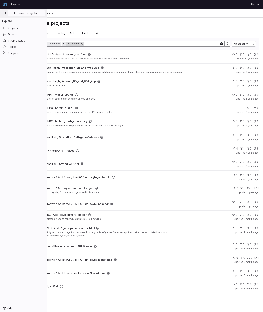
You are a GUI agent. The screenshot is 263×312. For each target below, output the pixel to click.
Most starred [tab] (61, 33)
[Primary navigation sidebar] (4, 13)
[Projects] (23, 28)
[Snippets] (23, 53)
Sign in (255, 4)
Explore (16, 4)
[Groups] (23, 34)
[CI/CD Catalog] (23, 40)
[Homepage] (5, 4)
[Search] (161, 44)
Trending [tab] (78, 33)
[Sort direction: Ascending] (253, 44)
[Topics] (23, 47)
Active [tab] (93, 33)
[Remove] (101, 44)
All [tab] (117, 33)
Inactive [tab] (106, 33)
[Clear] (221, 44)
